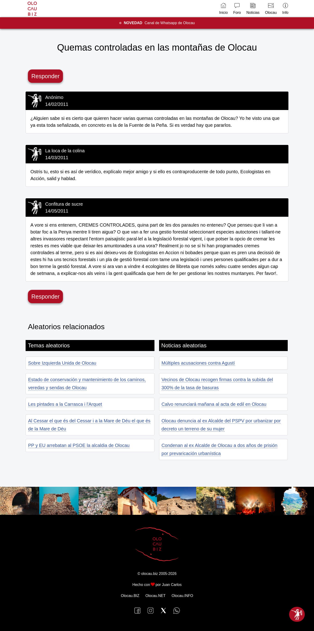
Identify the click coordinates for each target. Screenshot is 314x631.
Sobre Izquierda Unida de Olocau (62, 363)
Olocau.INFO (182, 596)
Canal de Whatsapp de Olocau (159, 23)
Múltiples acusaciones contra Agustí (198, 363)
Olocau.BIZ (130, 596)
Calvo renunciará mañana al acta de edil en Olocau (214, 404)
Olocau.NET (155, 596)
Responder (45, 76)
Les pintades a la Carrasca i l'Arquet (65, 404)
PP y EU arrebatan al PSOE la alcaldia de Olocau (79, 445)
